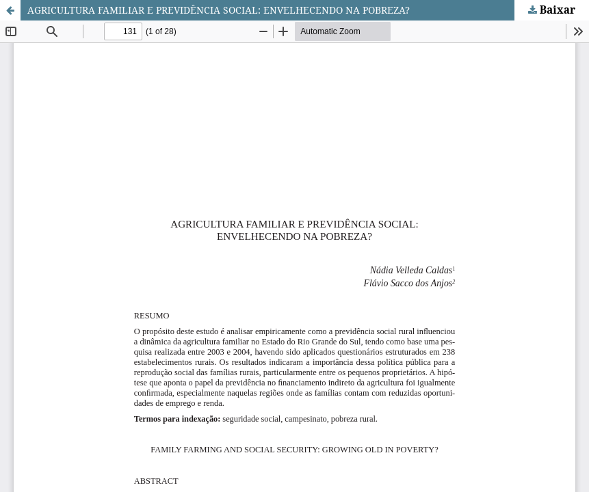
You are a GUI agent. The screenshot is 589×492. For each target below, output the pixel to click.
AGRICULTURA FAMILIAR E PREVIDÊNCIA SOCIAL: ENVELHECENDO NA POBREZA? (218, 9)
